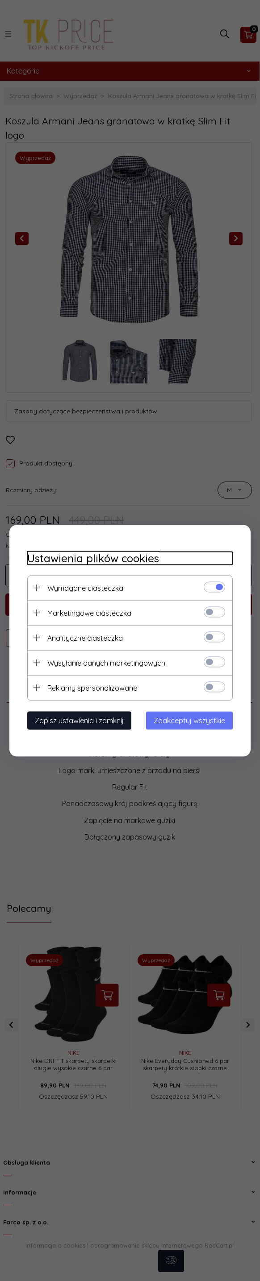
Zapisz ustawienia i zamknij (79, 720)
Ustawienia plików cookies (93, 558)
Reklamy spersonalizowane (92, 687)
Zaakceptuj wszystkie (189, 720)
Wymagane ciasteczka (85, 587)
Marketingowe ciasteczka (89, 612)
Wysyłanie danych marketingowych (106, 662)
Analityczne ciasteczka (85, 637)
